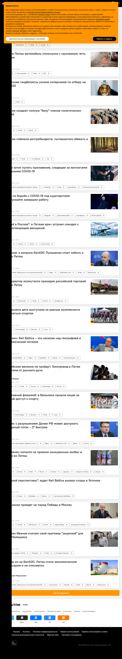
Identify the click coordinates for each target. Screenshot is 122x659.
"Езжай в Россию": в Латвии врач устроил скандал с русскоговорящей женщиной (41, 226)
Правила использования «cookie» (95, 632)
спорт (46, 329)
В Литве (7, 73)
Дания (75, 443)
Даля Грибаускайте (63, 215)
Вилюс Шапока (96, 215)
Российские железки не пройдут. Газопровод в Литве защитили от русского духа (42, 368)
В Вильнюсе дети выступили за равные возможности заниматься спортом (42, 311)
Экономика (22, 301)
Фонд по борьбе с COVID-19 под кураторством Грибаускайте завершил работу (37, 197)
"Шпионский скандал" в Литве (15, 553)
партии (31, 130)
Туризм (77, 611)
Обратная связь (53, 635)
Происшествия (21, 73)
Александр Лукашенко (78, 524)
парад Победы (59, 524)
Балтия (55, 358)
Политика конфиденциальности (45, 632)
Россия (32, 244)
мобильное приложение (91, 187)
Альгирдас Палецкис (62, 553)
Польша (33, 386)
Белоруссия (92, 272)
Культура (67, 611)
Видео (7, 329)
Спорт (7, 102)
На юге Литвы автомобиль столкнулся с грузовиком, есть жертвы (44, 55)
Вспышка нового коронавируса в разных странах (21, 187)
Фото (7, 415)
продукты (66, 472)
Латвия (20, 244)
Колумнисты (9, 386)
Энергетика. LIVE (65, 272)
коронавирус (72, 187)
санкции (98, 472)
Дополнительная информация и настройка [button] (27, 39)
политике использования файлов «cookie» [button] (44, 12)
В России (8, 472)
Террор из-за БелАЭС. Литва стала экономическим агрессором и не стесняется (40, 563)
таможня (53, 472)
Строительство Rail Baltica (13, 358)
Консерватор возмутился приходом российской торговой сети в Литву (45, 283)
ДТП (44, 73)
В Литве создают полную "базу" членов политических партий (42, 112)
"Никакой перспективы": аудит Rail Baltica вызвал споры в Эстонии (52, 480)
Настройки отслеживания (71, 635)
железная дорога (69, 358)
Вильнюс (34, 329)
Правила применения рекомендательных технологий (23, 635)
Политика (8, 130)
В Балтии (8, 496)
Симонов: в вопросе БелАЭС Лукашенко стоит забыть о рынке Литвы (43, 254)
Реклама (16, 632)
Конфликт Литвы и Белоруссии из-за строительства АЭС (24, 272)
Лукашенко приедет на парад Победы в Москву (38, 505)
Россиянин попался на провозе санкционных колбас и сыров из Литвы (43, 454)
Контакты (26, 632)
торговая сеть (58, 301)
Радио (51, 272)
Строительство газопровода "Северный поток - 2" (21, 443)
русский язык (45, 244)
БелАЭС (66, 585)
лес (48, 159)
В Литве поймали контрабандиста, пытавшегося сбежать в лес (46, 141)
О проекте (6, 632)
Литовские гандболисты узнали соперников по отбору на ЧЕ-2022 (45, 84)
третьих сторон (44, 14)
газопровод (46, 386)
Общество (47, 187)
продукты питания (82, 472)
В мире (20, 472)
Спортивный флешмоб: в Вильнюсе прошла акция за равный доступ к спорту (41, 397)
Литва (35, 73)
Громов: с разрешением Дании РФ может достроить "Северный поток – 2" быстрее (41, 425)
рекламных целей (102, 19)
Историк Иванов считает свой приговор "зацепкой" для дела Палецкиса (43, 535)
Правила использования (69, 632)
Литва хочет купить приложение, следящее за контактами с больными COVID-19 (45, 169)
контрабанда (36, 159)
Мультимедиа (20, 329)
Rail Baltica (42, 358)
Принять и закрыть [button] (104, 39)
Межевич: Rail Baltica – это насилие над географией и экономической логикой (42, 340)
